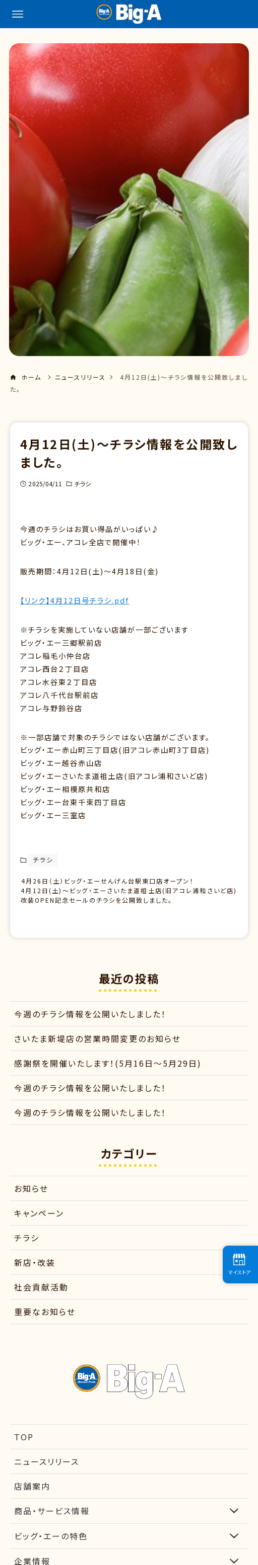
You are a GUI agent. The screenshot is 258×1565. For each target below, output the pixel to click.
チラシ (82, 483)
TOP (24, 1453)
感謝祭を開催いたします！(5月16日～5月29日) (108, 1080)
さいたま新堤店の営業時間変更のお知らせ (97, 1055)
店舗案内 (32, 1503)
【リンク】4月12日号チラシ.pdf (74, 600)
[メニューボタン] (18, 14)
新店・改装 (34, 1279)
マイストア (239, 1264)
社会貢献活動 (41, 1304)
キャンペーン (39, 1230)
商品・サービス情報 (128, 1527)
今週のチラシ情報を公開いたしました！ (90, 1030)
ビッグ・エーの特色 (128, 1552)
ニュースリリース (46, 1478)
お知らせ (31, 1205)
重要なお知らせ (45, 1329)
